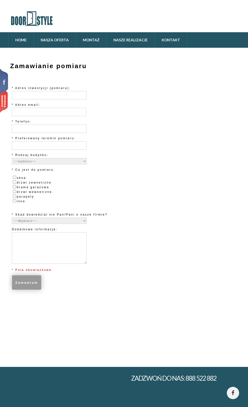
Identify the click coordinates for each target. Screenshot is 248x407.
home (21, 40)
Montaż (91, 40)
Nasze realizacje (130, 40)
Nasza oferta (55, 40)
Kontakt (171, 40)
